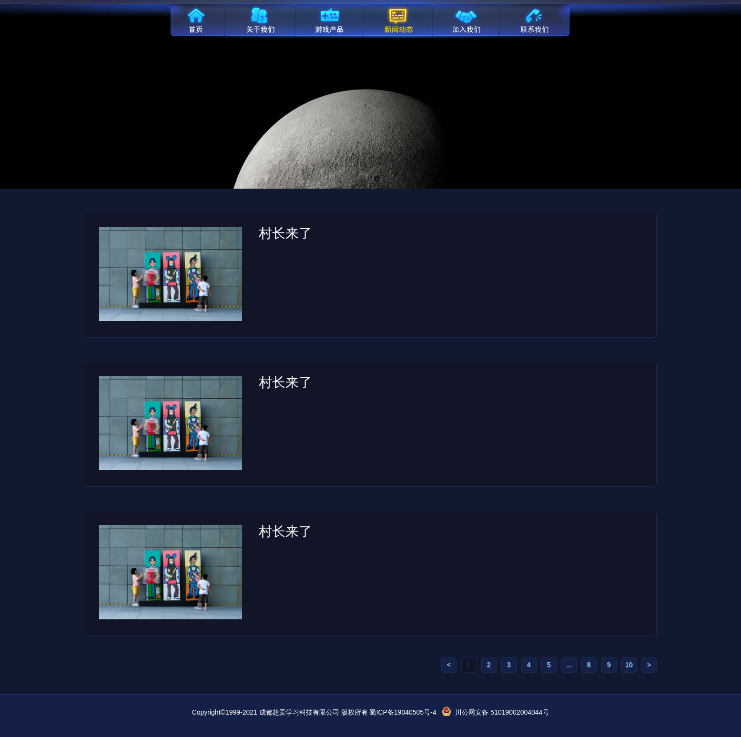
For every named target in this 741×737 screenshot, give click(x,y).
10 (629, 664)
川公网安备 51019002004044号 (502, 712)
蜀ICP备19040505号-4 (402, 712)
